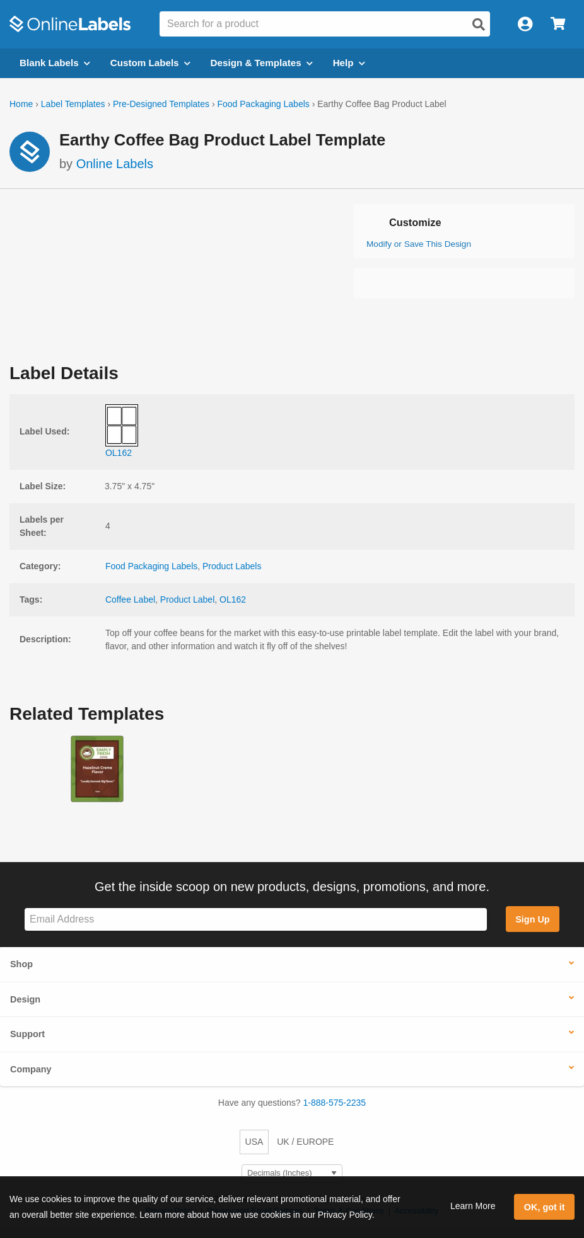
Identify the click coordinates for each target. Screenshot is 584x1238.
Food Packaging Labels (263, 104)
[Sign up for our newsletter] (256, 919)
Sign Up (532, 919)
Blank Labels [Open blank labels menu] (55, 62)
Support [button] (27, 1034)
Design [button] (25, 999)
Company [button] (31, 1069)
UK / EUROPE (305, 1142)
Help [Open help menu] (349, 62)
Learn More (473, 1206)
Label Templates (73, 104)
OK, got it (544, 1207)
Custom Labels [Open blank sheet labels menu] (150, 62)
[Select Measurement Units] (292, 1173)
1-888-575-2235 (334, 1103)
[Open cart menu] (558, 24)
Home (21, 104)
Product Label (187, 599)
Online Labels (114, 164)
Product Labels (231, 566)
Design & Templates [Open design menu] (262, 62)
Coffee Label (130, 599)
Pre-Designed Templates (161, 104)
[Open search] (478, 24)
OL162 (232, 599)
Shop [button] (21, 964)
